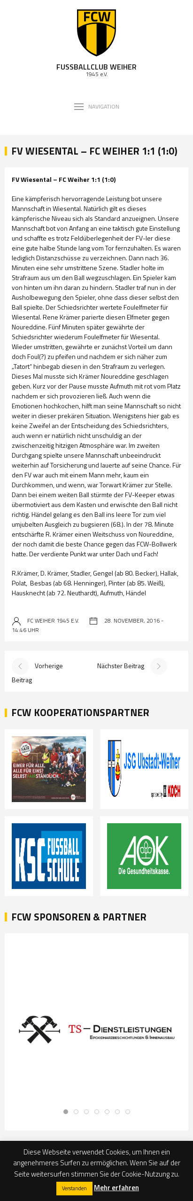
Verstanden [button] (74, 1188)
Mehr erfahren (116, 1187)
